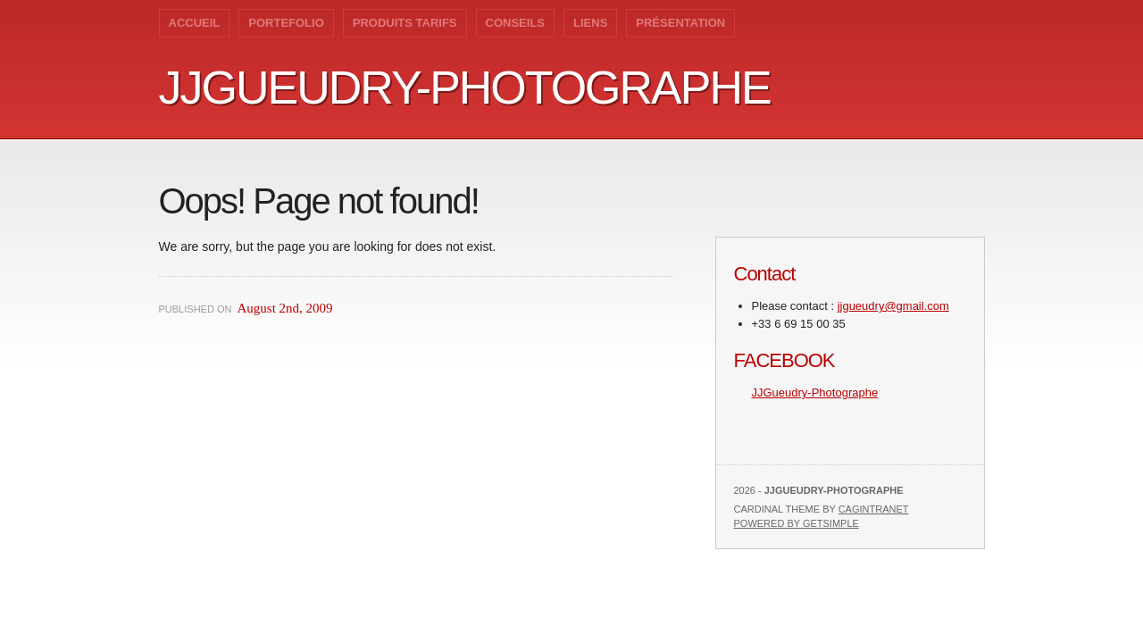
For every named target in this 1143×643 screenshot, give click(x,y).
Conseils (515, 22)
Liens (590, 22)
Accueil (195, 22)
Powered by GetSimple (796, 523)
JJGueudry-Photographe (465, 87)
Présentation (680, 22)
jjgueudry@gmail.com (893, 306)
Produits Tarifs (405, 22)
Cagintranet (873, 509)
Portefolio (286, 22)
